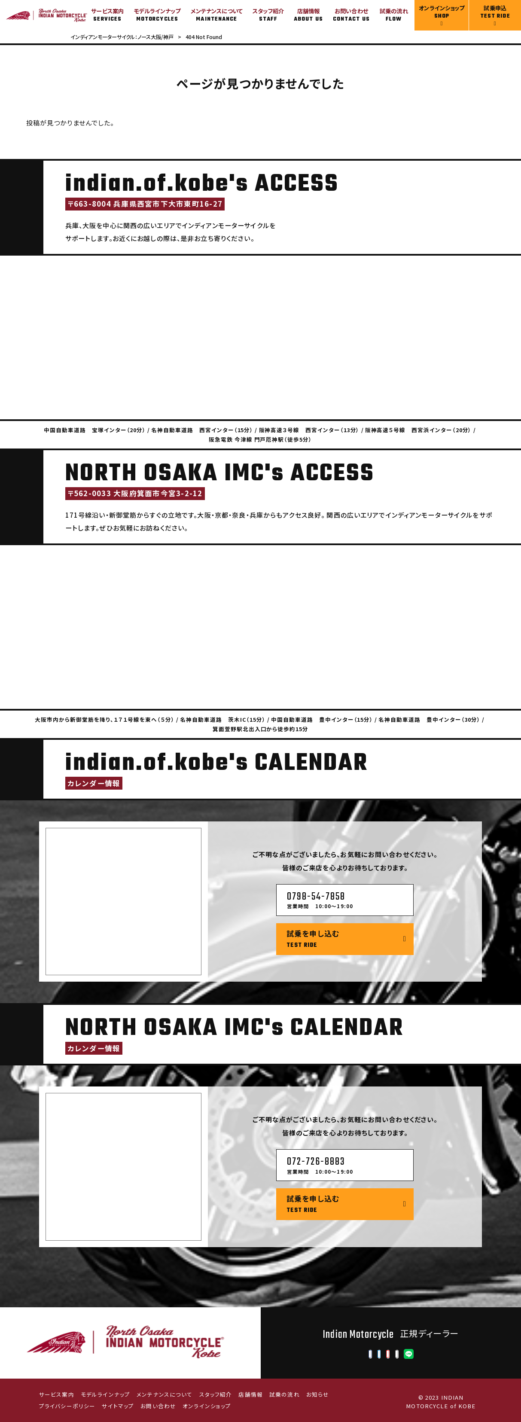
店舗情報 (250, 1394)
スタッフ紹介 (215, 1394)
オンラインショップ (207, 1406)
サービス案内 (56, 1394)
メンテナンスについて (164, 1394)
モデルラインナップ (105, 1394)
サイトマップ (118, 1406)
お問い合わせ (158, 1406)
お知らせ (317, 1394)
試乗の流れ (284, 1394)
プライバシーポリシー (67, 1406)
